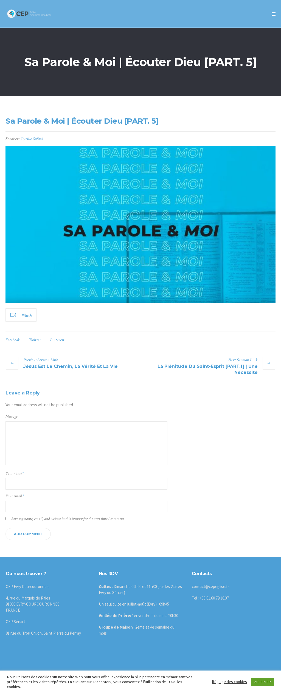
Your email (14, 496)
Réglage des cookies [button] (229, 681)
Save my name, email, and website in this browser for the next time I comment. (68, 518)
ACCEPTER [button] (262, 682)
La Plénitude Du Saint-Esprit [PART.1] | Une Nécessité (208, 369)
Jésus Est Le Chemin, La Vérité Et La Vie (70, 366)
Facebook (12, 340)
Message (11, 416)
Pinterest (57, 340)
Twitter (35, 340)
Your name (14, 473)
